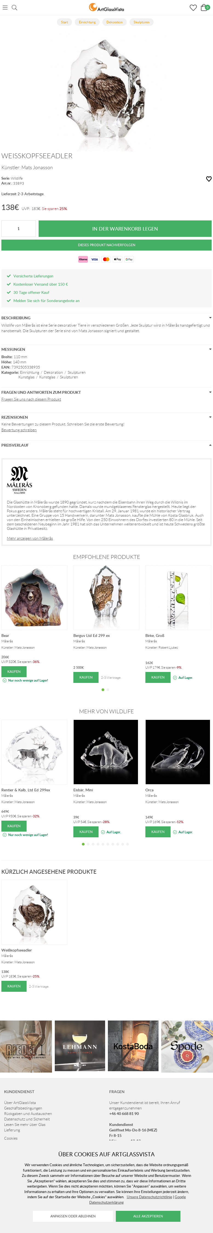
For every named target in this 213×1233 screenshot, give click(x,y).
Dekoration (53, 372)
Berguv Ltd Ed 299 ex (91, 635)
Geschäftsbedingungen (23, 1108)
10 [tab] (127, 848)
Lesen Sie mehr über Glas (24, 1124)
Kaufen (14, 671)
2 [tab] (107, 693)
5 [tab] (103, 848)
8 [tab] (117, 848)
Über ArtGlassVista (20, 1102)
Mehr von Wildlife (106, 711)
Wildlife (17, 178)
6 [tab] (107, 848)
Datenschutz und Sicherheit (27, 1119)
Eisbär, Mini (83, 789)
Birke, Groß (154, 635)
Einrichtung (29, 372)
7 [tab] (112, 848)
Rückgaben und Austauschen (28, 1113)
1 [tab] (103, 693)
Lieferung (12, 1130)
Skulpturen (77, 372)
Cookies (11, 1138)
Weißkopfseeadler (16, 950)
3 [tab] (93, 848)
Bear (5, 635)
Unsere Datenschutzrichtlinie (149, 1196)
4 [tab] (98, 848)
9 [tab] (122, 848)
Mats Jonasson (37, 167)
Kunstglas (26, 377)
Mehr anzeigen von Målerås (30, 538)
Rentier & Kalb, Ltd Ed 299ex (25, 789)
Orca (149, 789)
